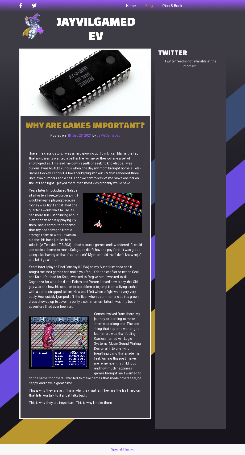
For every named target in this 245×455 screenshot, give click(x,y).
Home (131, 6)
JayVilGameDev (96, 28)
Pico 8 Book (172, 6)
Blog (149, 6)
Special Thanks (122, 449)
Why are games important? (85, 125)
